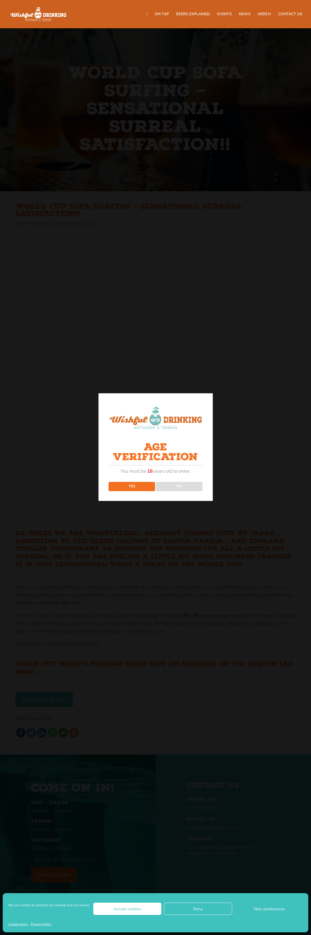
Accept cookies (127, 909)
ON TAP (162, 14)
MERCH (264, 14)
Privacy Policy (41, 924)
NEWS (245, 14)
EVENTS (224, 14)
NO (179, 486)
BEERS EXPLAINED (193, 14)
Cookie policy (18, 924)
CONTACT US (290, 14)
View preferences (269, 909)
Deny (198, 909)
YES (132, 486)
